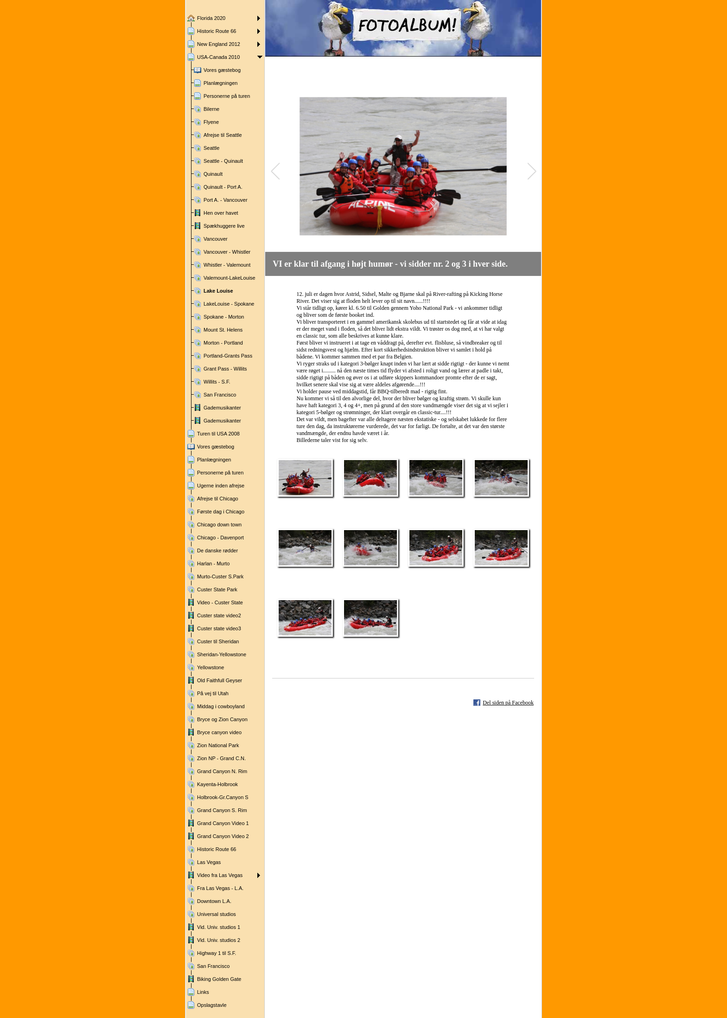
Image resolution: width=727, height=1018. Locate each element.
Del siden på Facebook (508, 702)
